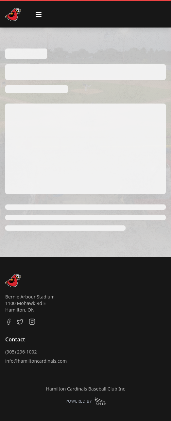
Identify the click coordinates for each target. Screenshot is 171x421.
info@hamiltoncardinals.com (36, 361)
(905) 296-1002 (21, 352)
